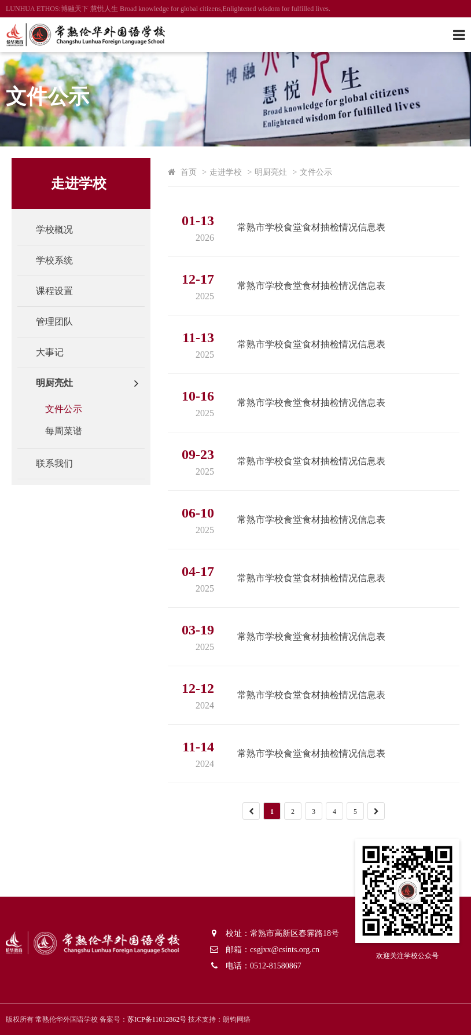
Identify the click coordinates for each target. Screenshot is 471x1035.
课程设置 (54, 291)
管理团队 (54, 321)
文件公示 (63, 409)
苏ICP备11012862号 (156, 1019)
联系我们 (54, 463)
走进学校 (225, 172)
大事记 (50, 352)
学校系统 (54, 260)
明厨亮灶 (54, 383)
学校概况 (54, 229)
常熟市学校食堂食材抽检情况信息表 (311, 227)
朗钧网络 (237, 1019)
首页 (189, 172)
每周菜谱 (63, 431)
